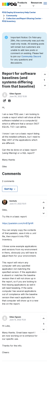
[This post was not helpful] (45, 85)
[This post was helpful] (45, 74)
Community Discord (31, 56)
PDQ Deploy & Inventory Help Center (19, 12)
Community (11, 15)
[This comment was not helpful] (43, 213)
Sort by (8, 188)
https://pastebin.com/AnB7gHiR (17, 223)
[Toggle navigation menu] (45, 3)
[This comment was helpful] (43, 202)
